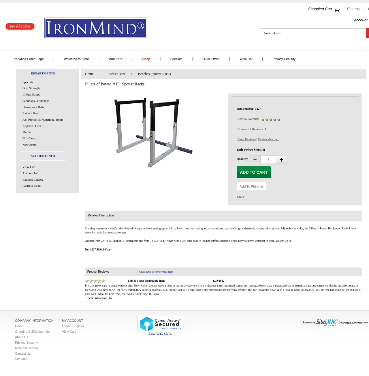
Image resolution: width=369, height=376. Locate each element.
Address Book (31, 185)
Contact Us (23, 353)
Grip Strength (31, 88)
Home (89, 74)
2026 (335, 322)
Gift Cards (29, 138)
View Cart (28, 167)
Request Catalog (32, 179)
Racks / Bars (30, 113)
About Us (115, 59)
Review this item (268, 139)
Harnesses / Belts (33, 107)
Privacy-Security (283, 59)
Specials (176, 59)
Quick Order (210, 59)
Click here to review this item (156, 271)
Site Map (21, 359)
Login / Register (73, 326)
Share (240, 196)
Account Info (30, 173)
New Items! (29, 144)
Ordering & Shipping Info (32, 331)
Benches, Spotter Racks (154, 74)
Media (26, 132)
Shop (146, 59)
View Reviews (247, 139)
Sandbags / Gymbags (35, 100)
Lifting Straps (31, 94)
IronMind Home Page (29, 59)
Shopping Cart (320, 9)
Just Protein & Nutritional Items (42, 119)
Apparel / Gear (31, 126)
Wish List (246, 59)
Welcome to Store (76, 59)
